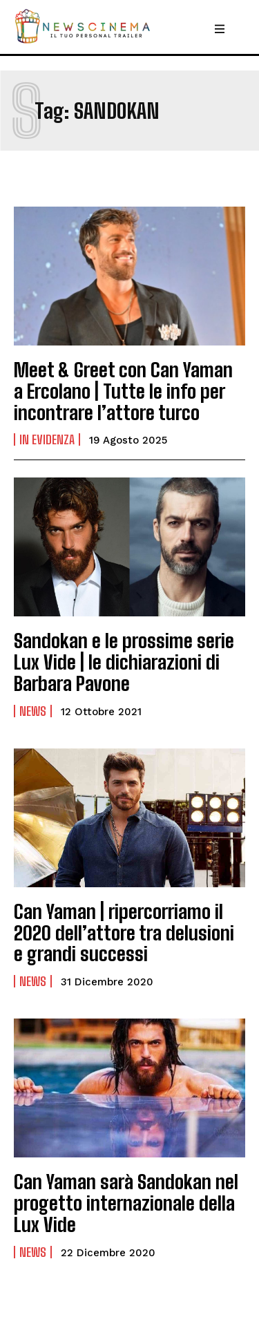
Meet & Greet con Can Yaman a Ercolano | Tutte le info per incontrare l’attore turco (123, 391)
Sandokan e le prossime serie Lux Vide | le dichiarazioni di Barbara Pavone (124, 662)
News (32, 711)
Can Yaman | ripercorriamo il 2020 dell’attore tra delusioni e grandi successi (124, 933)
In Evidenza (47, 439)
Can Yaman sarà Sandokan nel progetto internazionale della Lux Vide (126, 1203)
